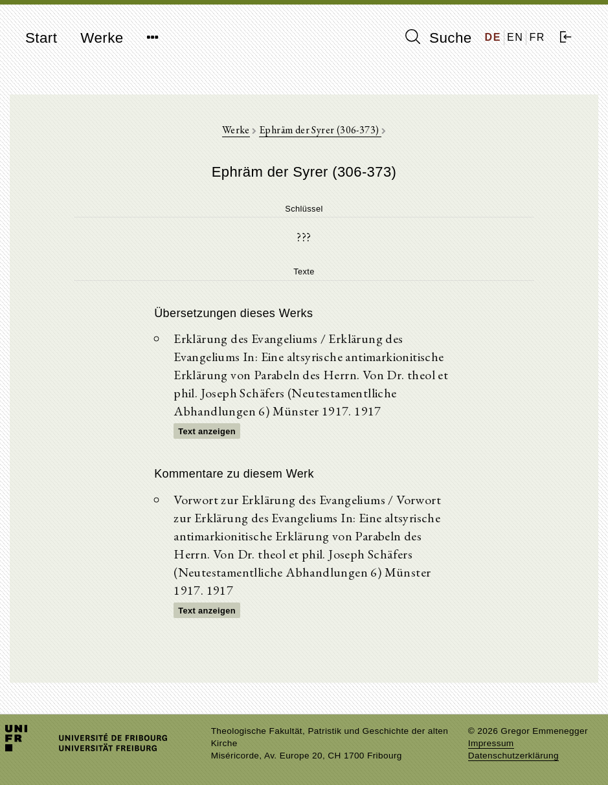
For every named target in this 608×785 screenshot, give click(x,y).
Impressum (491, 743)
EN (515, 37)
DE (493, 37)
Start (41, 38)
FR (537, 37)
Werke (101, 38)
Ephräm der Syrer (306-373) (320, 130)
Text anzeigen (207, 431)
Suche (438, 37)
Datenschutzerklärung (513, 755)
